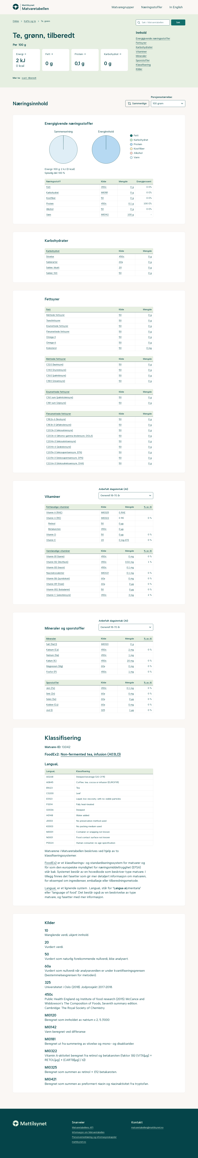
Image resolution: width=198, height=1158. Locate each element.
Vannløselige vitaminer (58, 551)
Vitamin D (51, 534)
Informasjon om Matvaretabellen (88, 1132)
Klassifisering (143, 64)
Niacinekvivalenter (55, 573)
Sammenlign (137, 103)
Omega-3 (51, 337)
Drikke (16, 21)
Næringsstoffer (151, 7)
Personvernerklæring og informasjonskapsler (94, 1137)
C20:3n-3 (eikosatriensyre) (59, 430)
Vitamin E (51, 540)
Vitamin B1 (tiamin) (55, 556)
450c (104, 187)
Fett (48, 187)
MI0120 (105, 644)
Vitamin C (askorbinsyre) (58, 595)
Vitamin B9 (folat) (55, 584)
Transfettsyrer (53, 320)
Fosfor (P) (51, 671)
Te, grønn (45, 21)
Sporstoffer (143, 60)
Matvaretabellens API (82, 1127)
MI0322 (105, 518)
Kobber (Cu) (52, 704)
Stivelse (50, 256)
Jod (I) (49, 710)
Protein (50, 203)
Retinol (51, 523)
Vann (48, 214)
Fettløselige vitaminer (57, 507)
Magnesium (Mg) (54, 666)
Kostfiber (51, 198)
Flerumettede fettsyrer (57, 331)
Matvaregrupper (123, 7)
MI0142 (105, 214)
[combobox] (153, 22)
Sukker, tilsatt (52, 267)
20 (120, 267)
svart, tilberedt (29, 78)
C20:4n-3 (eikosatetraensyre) (61, 441)
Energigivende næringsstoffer (153, 38)
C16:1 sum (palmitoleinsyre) (59, 397)
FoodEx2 (51, 863)
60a (121, 262)
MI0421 (105, 573)
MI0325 (105, 512)
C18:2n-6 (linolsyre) (56, 419)
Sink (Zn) (50, 693)
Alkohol (49, 209)
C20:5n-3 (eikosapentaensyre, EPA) (64, 452)
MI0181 (104, 192)
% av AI (148, 507)
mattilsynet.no (79, 1141)
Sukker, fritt (51, 273)
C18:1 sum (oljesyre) (56, 402)
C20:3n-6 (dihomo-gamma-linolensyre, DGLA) (69, 435)
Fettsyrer (141, 42)
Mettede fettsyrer (55, 315)
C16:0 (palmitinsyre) (56, 375)
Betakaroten (54, 529)
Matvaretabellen (35, 8)
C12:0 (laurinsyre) (54, 364)
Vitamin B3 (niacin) (55, 567)
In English (176, 7)
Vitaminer (141, 51)
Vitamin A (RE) (53, 518)
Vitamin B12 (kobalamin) (58, 589)
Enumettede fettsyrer (57, 326)
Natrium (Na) (52, 655)
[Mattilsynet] (30, 1123)
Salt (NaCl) (51, 644)
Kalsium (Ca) (52, 649)
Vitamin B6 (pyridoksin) (58, 578)
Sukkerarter (52, 262)
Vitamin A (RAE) (54, 512)
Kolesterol (51, 348)
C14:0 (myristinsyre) (56, 370)
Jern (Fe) (50, 688)
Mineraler (141, 55)
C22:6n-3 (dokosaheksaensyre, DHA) (65, 463)
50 (102, 198)
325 (103, 710)
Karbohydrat (52, 192)
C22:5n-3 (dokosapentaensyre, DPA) (64, 457)
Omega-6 (51, 342)
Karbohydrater (144, 47)
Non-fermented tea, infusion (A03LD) (91, 754)
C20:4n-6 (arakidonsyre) (58, 446)
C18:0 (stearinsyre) (55, 381)
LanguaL (50, 888)
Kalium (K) (51, 660)
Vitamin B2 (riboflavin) (57, 562)
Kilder (139, 69)
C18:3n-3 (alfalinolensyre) (58, 424)
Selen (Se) (51, 699)
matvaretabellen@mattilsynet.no (147, 1127)
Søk (178, 22)
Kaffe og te (30, 21)
